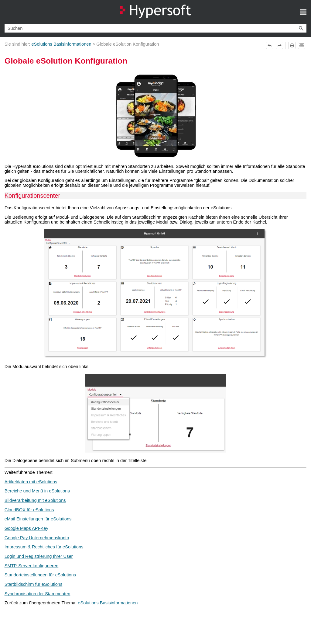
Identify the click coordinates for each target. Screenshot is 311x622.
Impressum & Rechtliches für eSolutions (44, 546)
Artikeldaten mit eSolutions (31, 481)
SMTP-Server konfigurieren (32, 565)
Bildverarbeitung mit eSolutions (35, 500)
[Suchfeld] (156, 28)
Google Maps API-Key (26, 528)
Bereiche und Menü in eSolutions (37, 490)
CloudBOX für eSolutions (29, 509)
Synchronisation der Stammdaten (37, 593)
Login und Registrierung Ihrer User (39, 556)
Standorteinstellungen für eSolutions (40, 574)
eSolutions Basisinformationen (61, 44)
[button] (301, 28)
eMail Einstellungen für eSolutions (38, 518)
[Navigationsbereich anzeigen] (303, 12)
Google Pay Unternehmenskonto (37, 537)
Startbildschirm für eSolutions (34, 584)
